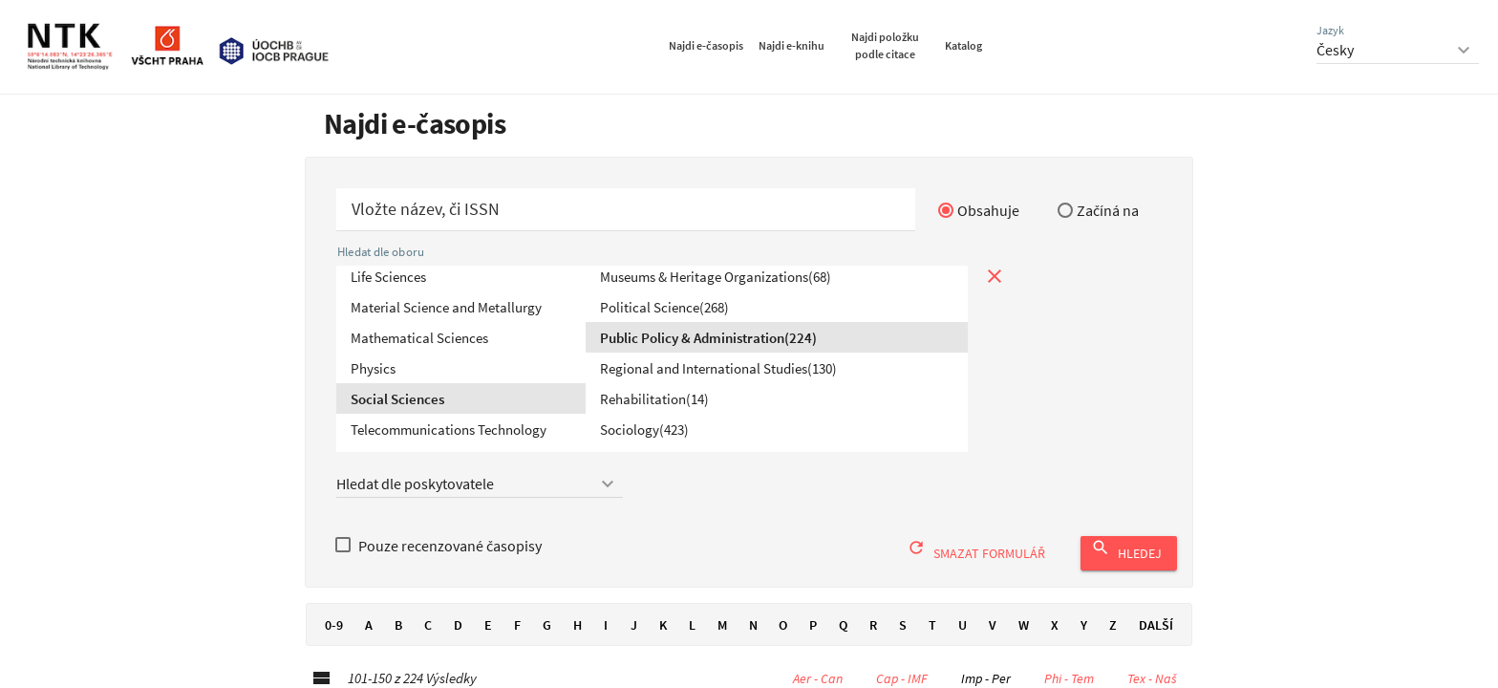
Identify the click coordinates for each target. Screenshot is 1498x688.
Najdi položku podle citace (885, 45)
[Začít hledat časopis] (625, 209)
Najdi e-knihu (791, 45)
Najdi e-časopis (706, 45)
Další (1156, 625)
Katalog (963, 45)
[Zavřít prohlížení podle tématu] (994, 276)
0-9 (333, 625)
